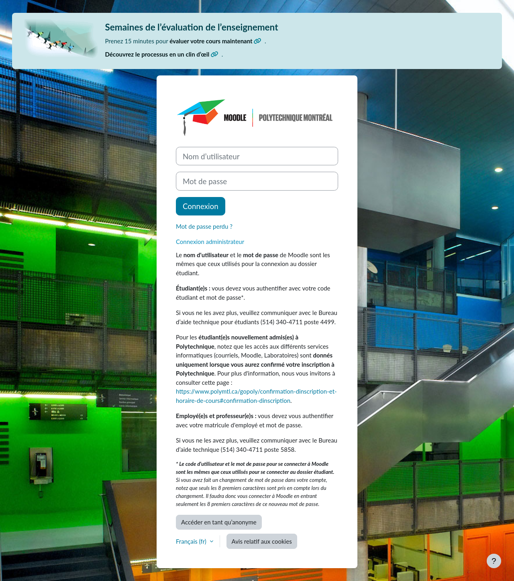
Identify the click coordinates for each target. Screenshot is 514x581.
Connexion (200, 206)
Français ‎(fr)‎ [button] (192, 541)
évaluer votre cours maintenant (215, 41)
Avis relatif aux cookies (262, 541)
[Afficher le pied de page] (494, 561)
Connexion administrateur (210, 241)
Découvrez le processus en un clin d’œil (161, 54)
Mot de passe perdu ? (204, 226)
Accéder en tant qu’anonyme (219, 522)
